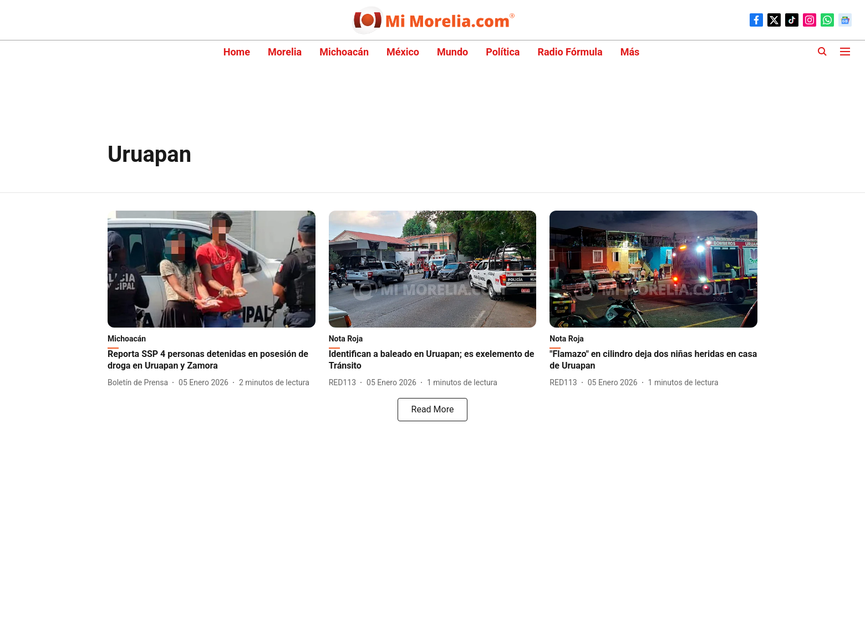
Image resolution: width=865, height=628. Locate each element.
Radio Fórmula (569, 52)
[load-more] (432, 409)
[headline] (212, 360)
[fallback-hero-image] (212, 269)
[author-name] (140, 383)
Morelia (285, 52)
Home (236, 52)
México (402, 52)
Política (503, 52)
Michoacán (344, 52)
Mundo (452, 52)
